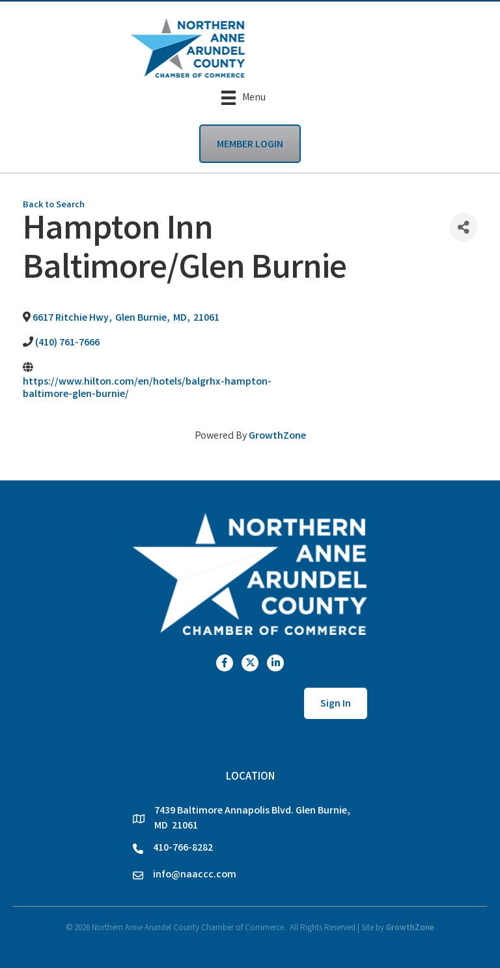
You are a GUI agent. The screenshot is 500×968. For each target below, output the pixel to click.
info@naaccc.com (194, 875)
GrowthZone (277, 436)
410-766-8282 (183, 848)
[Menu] (243, 97)
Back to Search (54, 206)
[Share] (463, 227)
